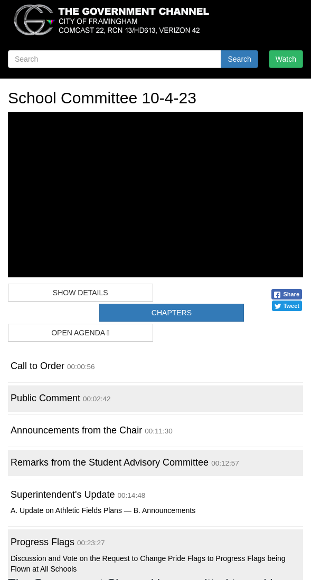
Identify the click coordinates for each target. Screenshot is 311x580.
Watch (286, 59)
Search (239, 59)
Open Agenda (80, 332)
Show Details (80, 292)
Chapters (172, 312)
